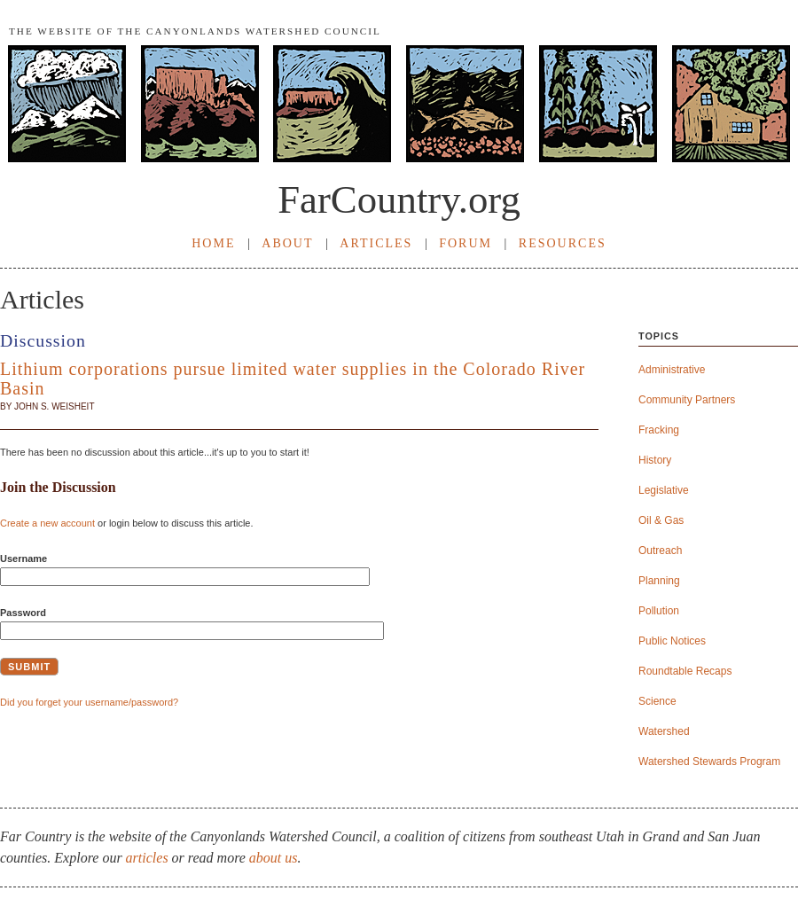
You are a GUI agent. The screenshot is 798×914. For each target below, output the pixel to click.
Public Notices (672, 641)
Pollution (658, 611)
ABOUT (287, 243)
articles (147, 857)
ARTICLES (376, 243)
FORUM (465, 243)
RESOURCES (562, 243)
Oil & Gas (661, 521)
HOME (213, 243)
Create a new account (47, 523)
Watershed (664, 732)
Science (657, 701)
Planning (659, 581)
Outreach (660, 551)
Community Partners (686, 400)
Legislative (663, 490)
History (654, 460)
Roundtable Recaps (685, 671)
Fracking (658, 430)
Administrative (671, 370)
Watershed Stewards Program (709, 762)
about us (273, 857)
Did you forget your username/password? (89, 702)
